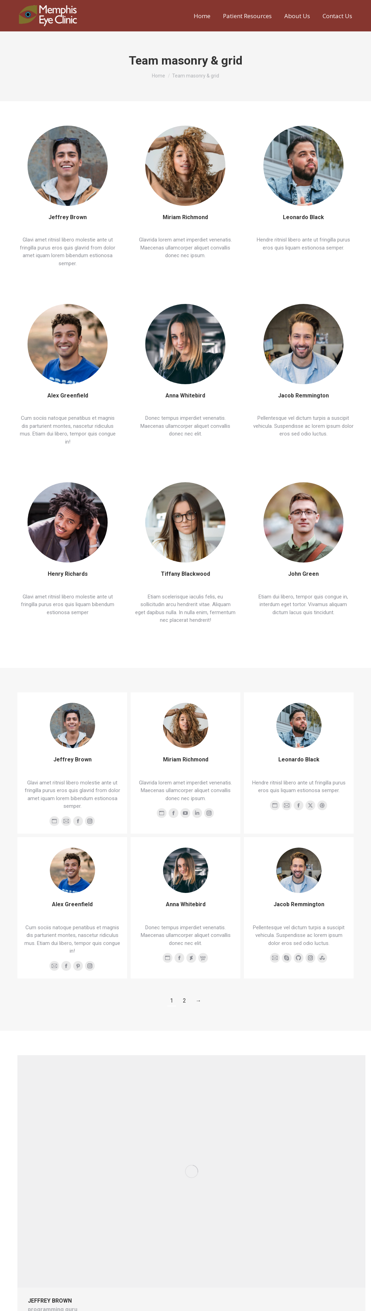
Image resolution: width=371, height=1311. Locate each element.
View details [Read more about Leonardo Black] (302, 262)
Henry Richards (68, 574)
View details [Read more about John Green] (302, 626)
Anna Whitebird (185, 395)
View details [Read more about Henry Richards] (66, 626)
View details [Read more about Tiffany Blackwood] (184, 634)
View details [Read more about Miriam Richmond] (184, 270)
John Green (303, 574)
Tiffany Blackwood (185, 574)
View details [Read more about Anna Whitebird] (184, 448)
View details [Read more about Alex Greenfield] (66, 456)
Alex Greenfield (67, 395)
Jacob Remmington (303, 395)
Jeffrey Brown (67, 217)
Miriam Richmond (185, 217)
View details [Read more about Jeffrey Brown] (66, 277)
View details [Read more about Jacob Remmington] (302, 448)
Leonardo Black (303, 217)
